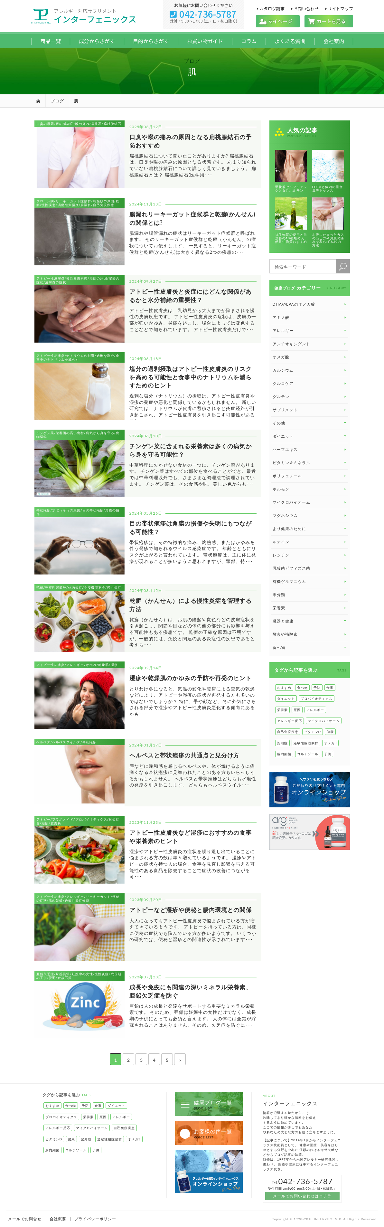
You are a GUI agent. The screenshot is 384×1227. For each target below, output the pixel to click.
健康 (330, 732)
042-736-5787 (203, 14)
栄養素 (310, 607)
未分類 (310, 594)
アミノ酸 (310, 317)
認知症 (282, 743)
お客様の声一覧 (206, 1133)
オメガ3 (330, 743)
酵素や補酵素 (310, 634)
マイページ (277, 21)
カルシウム (310, 370)
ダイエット (286, 698)
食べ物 (302, 688)
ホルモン (310, 489)
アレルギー (315, 710)
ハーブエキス (310, 449)
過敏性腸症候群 (306, 743)
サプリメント (310, 409)
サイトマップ (340, 8)
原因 (297, 710)
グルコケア (310, 383)
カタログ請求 (272, 8)
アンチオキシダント (310, 343)
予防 (317, 688)
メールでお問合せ (25, 1218)
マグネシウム (310, 515)
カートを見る (329, 21)
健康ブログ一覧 (206, 1104)
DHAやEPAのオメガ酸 (310, 304)
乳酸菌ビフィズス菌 (310, 568)
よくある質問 (290, 41)
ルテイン (310, 541)
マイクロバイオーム (310, 502)
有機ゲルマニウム (310, 581)
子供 (327, 754)
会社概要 (58, 1218)
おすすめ (284, 688)
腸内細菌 (284, 754)
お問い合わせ (306, 8)
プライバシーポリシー (95, 1218)
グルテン (310, 396)
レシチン (310, 555)
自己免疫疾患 (287, 732)
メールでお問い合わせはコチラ (302, 1196)
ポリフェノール (310, 475)
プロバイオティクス (316, 698)
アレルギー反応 (289, 721)
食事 (329, 688)
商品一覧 (50, 41)
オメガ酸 (310, 357)
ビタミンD (312, 732)
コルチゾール (307, 754)
